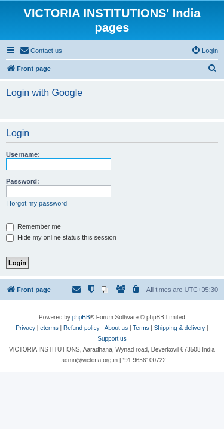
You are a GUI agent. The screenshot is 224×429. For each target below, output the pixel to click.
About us (116, 328)
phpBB (81, 317)
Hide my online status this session (61, 237)
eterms (49, 328)
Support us (111, 338)
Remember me (33, 226)
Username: (23, 154)
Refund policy (81, 328)
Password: (22, 181)
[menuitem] (41, 50)
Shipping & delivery (179, 328)
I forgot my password (36, 203)
